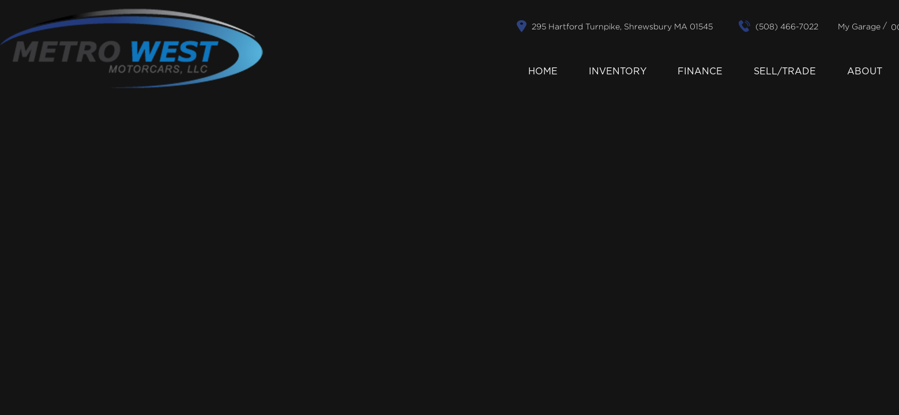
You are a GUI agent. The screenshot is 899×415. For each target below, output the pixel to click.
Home (543, 71)
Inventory (617, 71)
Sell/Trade (785, 71)
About (864, 71)
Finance (700, 71)
